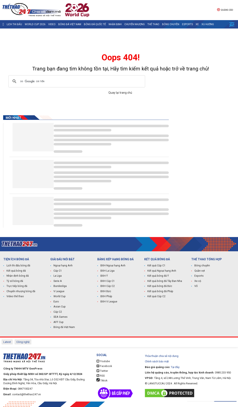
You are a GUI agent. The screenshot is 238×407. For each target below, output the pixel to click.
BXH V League (108, 301)
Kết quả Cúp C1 (156, 266)
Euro (56, 301)
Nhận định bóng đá (17, 276)
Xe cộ (197, 281)
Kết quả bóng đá (16, 271)
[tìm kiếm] (76, 81)
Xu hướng (208, 24)
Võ (196, 286)
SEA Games (60, 316)
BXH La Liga (107, 271)
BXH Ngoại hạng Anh (112, 266)
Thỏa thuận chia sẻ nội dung (161, 354)
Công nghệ (23, 341)
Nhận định (115, 24)
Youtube (102, 360)
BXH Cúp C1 (107, 281)
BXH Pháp (106, 296)
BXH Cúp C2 (107, 286)
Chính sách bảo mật (157, 360)
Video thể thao (15, 296)
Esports (187, 24)
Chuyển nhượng (134, 24)
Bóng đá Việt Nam (69, 24)
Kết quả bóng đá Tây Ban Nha (164, 281)
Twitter (102, 369)
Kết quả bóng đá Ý (157, 276)
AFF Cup (58, 321)
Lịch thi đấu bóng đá (18, 266)
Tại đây (175, 365)
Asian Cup (59, 306)
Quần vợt (199, 271)
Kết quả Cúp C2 (156, 296)
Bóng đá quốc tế (95, 24)
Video (52, 24)
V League (58, 291)
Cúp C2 (57, 311)
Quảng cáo (225, 9)
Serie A (57, 281)
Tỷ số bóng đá (15, 281)
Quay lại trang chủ (120, 92)
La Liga (57, 276)
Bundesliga (60, 286)
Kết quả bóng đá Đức (159, 286)
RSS (100, 374)
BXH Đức (105, 291)
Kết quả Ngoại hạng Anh (161, 271)
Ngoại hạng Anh (62, 266)
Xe (197, 24)
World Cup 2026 (35, 24)
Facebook (103, 364)
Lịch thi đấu (14, 24)
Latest (7, 341)
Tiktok (101, 379)
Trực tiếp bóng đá (16, 286)
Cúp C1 (57, 271)
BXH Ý (104, 276)
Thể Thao (153, 24)
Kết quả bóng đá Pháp (159, 291)
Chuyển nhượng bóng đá (20, 291)
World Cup (59, 296)
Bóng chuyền (170, 24)
